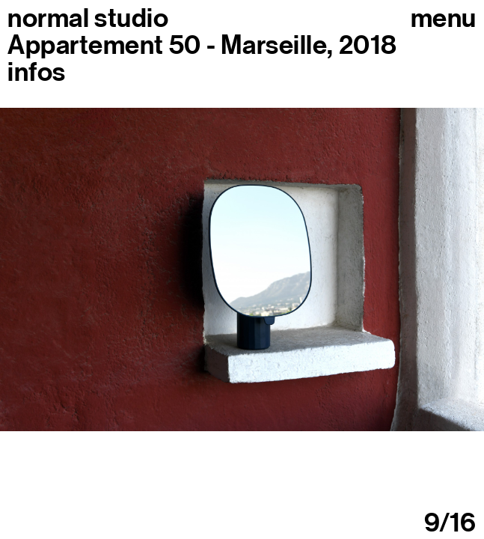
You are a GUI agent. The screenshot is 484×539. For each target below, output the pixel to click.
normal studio (87, 17)
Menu (444, 17)
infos (36, 72)
